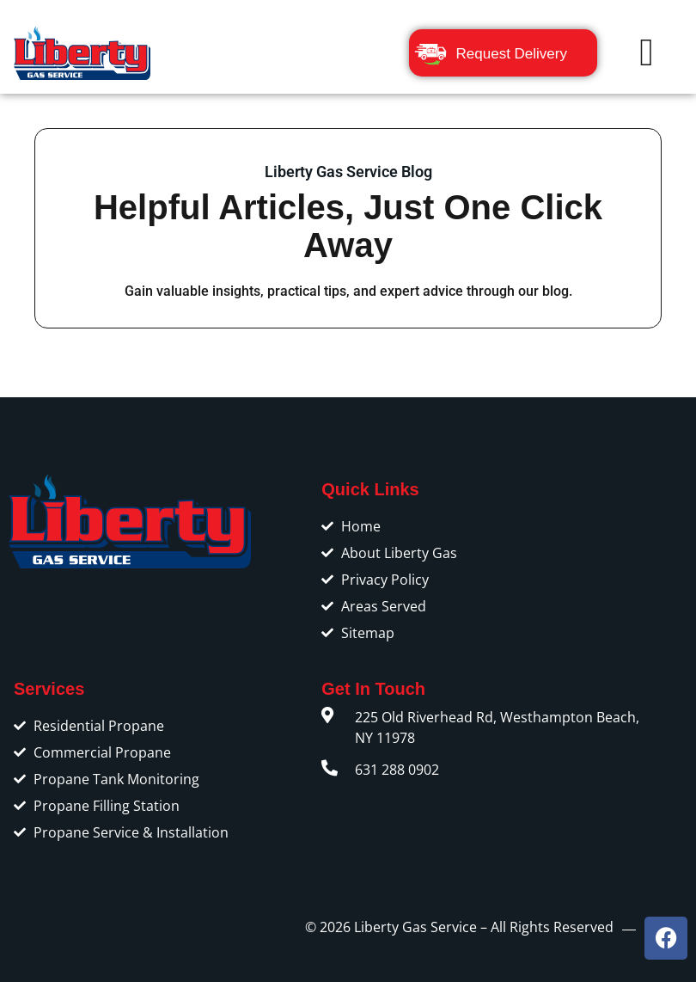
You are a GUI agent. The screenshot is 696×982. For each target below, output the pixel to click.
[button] (646, 53)
